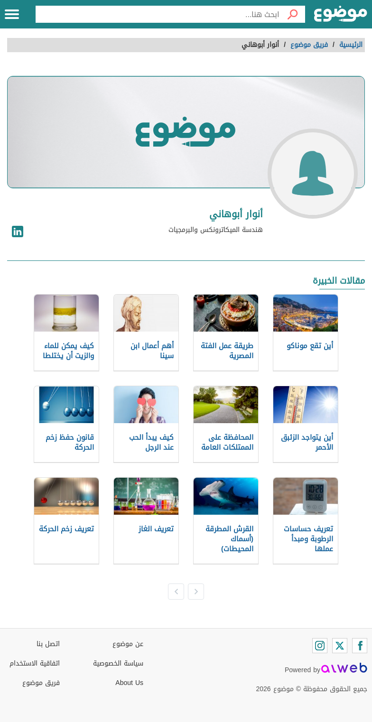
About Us (129, 682)
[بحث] (292, 14)
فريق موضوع (41, 682)
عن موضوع (127, 644)
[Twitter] (339, 645)
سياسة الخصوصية (118, 663)
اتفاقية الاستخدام (34, 663)
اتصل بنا (48, 644)
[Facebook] (359, 645)
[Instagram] (319, 645)
